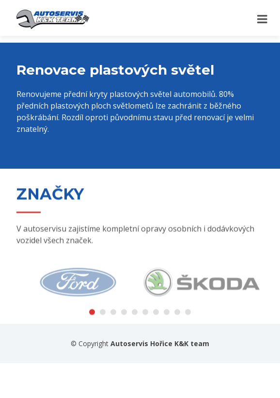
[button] (92, 316)
